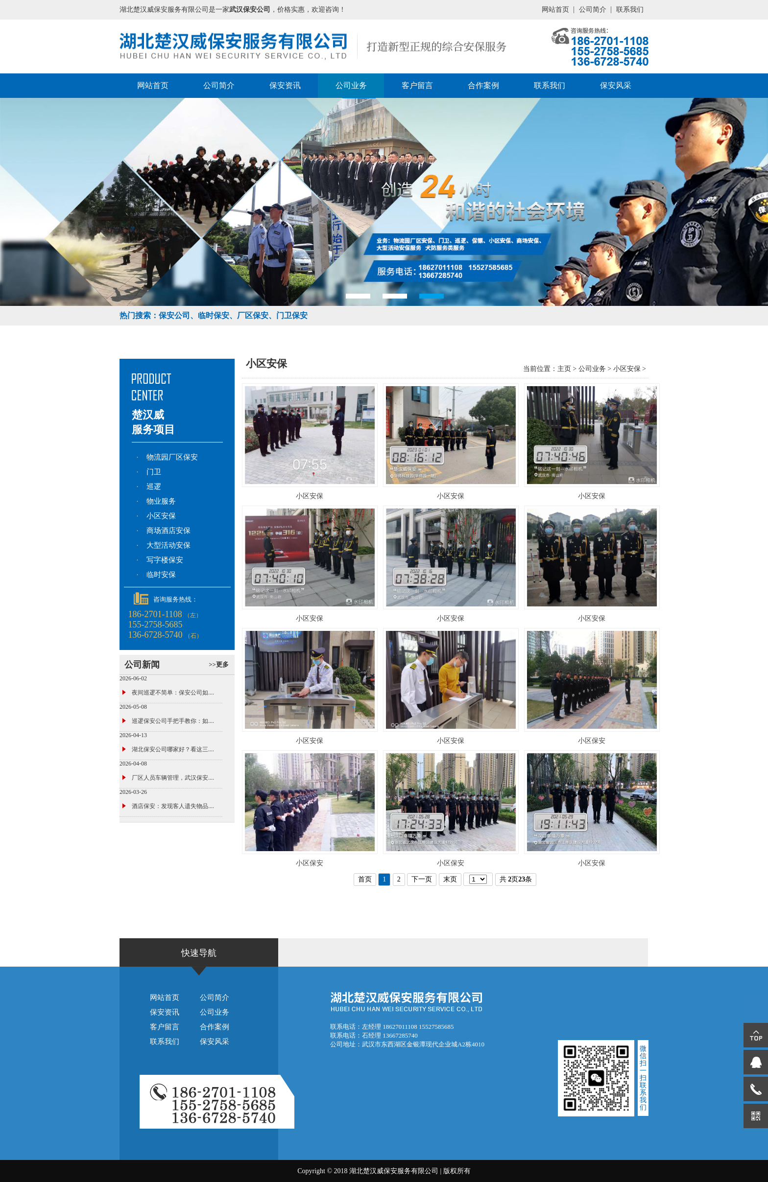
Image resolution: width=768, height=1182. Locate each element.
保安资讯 (285, 85)
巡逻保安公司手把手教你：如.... (173, 721)
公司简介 (592, 9)
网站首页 (555, 9)
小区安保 (161, 516)
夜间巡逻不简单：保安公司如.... (173, 692)
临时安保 (161, 575)
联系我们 (630, 9)
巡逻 (153, 486)
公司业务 (351, 85)
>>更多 (219, 664)
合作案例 (483, 85)
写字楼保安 (164, 560)
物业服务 (161, 501)
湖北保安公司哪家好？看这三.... (173, 749)
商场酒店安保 (168, 530)
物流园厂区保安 (172, 457)
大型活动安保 (168, 545)
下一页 (421, 879)
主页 (564, 368)
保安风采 (615, 85)
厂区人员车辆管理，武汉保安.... (173, 777)
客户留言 (417, 85)
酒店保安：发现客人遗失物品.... (173, 806)
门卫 (153, 472)
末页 (450, 879)
